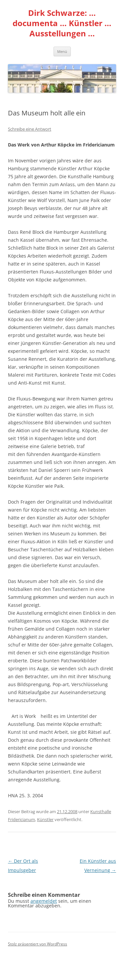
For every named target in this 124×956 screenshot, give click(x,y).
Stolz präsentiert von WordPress (37, 944)
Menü (62, 51)
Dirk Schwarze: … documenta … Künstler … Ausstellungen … (62, 23)
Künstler (45, 819)
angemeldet (43, 901)
